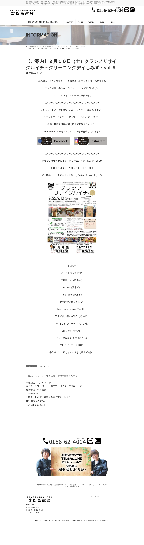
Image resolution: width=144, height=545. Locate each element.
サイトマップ (103, 485)
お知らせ (91, 485)
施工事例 (73, 485)
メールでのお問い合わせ (72, 486)
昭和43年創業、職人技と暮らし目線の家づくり (51, 485)
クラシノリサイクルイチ (45, 366)
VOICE (82, 485)
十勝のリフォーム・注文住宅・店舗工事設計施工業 (52, 376)
